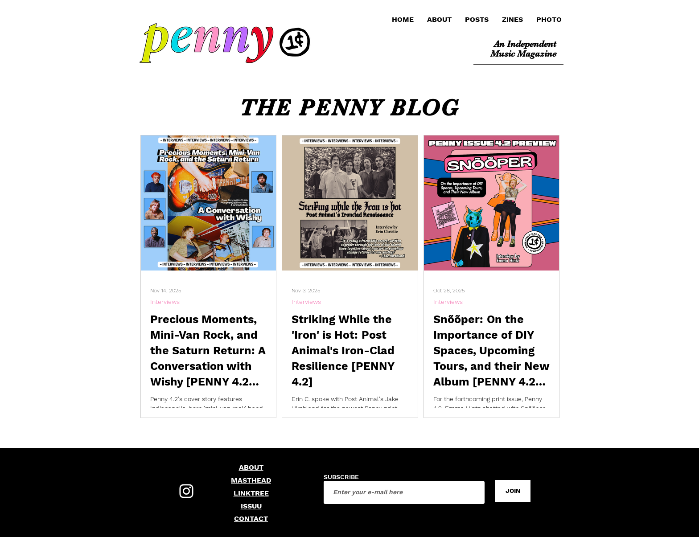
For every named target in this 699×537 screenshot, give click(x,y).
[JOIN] (512, 491)
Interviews (165, 301)
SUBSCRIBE (341, 477)
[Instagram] (186, 491)
